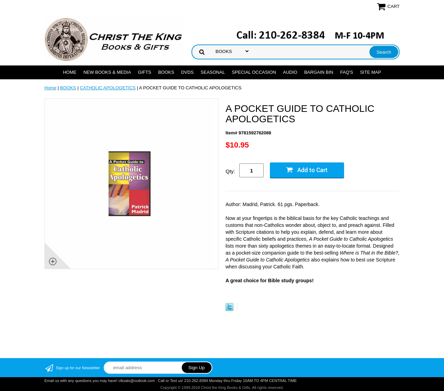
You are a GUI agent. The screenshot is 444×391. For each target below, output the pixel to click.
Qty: (230, 171)
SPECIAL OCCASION (254, 72)
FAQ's (346, 72)
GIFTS (144, 72)
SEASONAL (212, 72)
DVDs (187, 72)
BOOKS (166, 72)
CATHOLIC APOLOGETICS (108, 87)
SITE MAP (370, 72)
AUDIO (290, 72)
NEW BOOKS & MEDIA (107, 72)
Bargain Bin (318, 72)
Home (69, 72)
